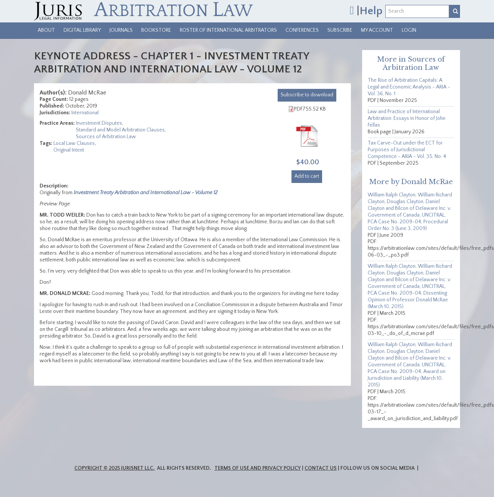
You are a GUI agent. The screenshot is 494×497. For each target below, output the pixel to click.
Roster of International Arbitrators (228, 30)
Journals (121, 30)
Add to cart (306, 176)
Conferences (302, 30)
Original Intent (68, 150)
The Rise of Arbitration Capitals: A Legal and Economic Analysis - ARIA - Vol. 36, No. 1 (409, 87)
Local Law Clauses (74, 143)
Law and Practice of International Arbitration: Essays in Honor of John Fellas (406, 118)
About (46, 30)
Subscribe (339, 30)
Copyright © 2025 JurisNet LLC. (114, 468)
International (85, 113)
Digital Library (82, 30)
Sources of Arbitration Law (106, 137)
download (307, 95)
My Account (377, 30)
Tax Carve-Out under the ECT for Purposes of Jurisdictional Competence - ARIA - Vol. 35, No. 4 (407, 149)
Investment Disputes (99, 123)
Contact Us (321, 468)
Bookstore (156, 30)
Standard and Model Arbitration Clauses (120, 130)
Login (409, 30)
